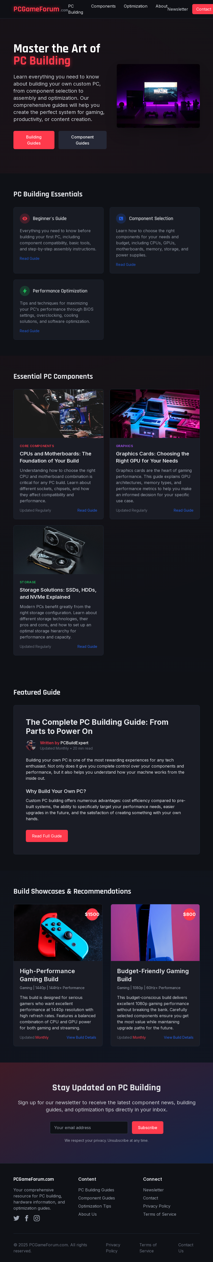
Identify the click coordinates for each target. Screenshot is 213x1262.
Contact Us (185, 1247)
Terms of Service (159, 1214)
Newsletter (177, 9)
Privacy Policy (156, 1206)
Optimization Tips (94, 1206)
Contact (150, 1197)
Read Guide (30, 263)
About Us (87, 1214)
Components (103, 6)
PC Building (75, 9)
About (161, 6)
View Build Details (81, 1037)
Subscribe (147, 1127)
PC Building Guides (96, 1189)
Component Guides (82, 140)
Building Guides (34, 140)
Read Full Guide (47, 835)
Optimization (135, 6)
